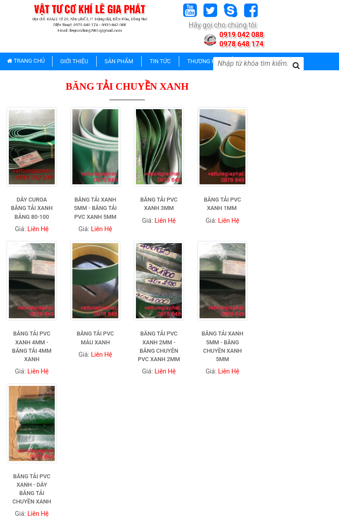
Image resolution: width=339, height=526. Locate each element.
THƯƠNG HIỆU (205, 61)
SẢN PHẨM (119, 61)
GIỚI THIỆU (74, 61)
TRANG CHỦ (26, 60)
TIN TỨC (160, 61)
